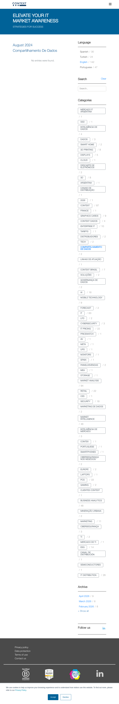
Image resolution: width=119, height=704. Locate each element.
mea (82, 370)
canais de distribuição (87, 189)
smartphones (88, 452)
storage (85, 376)
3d (81, 178)
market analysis (89, 381)
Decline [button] (66, 697)
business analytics (91, 501)
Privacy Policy (20, 690)
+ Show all (83, 611)
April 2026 (86, 596)
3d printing (86, 150)
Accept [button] (53, 697)
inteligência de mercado (88, 431)
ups (82, 350)
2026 (82, 201)
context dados (88, 221)
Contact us (20, 659)
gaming (84, 485)
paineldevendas (89, 365)
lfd (82, 319)
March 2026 (87, 602)
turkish (86, 57)
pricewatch (87, 334)
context (85, 206)
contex (84, 442)
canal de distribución (87, 554)
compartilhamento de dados (91, 248)
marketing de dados (91, 407)
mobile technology (91, 298)
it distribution (88, 575)
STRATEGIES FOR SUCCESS (28, 27)
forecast (85, 308)
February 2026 (88, 607)
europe (84, 470)
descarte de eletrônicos (87, 167)
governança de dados (89, 281)
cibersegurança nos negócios (89, 458)
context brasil (88, 270)
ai (81, 293)
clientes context (90, 490)
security (85, 402)
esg (82, 547)
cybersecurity (88, 324)
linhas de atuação (90, 260)
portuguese (88, 67)
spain (83, 360)
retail (83, 391)
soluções (85, 275)
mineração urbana (90, 511)
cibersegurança (89, 527)
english (87, 62)
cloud (84, 160)
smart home (87, 145)
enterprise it (87, 226)
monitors (85, 355)
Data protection (23, 651)
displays (85, 155)
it (81, 313)
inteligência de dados (88, 128)
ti (81, 537)
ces (82, 396)
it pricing (85, 329)
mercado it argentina (86, 111)
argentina (86, 183)
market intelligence (87, 418)
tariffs (84, 232)
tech (83, 242)
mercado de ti (88, 542)
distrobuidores (89, 237)
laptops (85, 475)
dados (84, 140)
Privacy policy (21, 647)
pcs (82, 480)
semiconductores (90, 565)
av (81, 339)
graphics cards (89, 216)
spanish (87, 52)
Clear (103, 79)
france (84, 211)
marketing (86, 522)
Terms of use (21, 655)
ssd (82, 122)
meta (83, 344)
